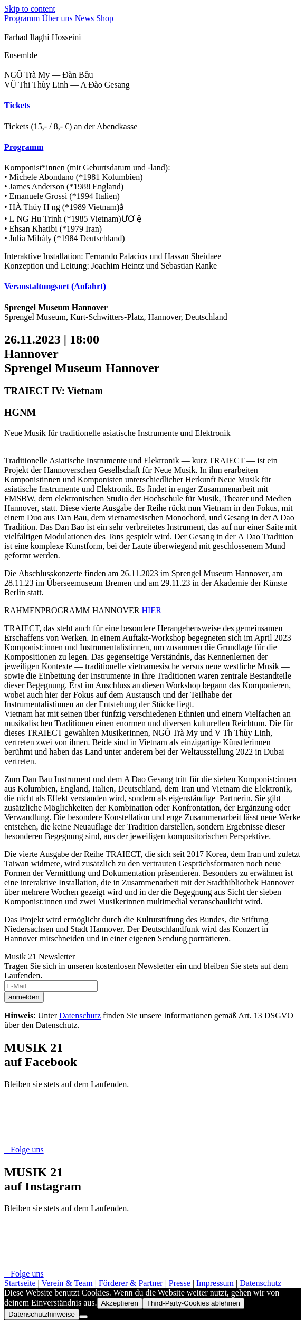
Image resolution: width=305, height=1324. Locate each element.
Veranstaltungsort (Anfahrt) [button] (55, 286)
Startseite (21, 1283)
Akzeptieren (119, 1303)
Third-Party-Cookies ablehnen (193, 1303)
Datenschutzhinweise (41, 1314)
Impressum (216, 1283)
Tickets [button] (17, 105)
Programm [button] (23, 146)
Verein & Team (67, 1283)
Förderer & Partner (132, 1283)
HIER (151, 610)
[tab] (152, 105)
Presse (181, 1283)
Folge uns (24, 1149)
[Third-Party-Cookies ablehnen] (83, 1316)
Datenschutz (80, 1015)
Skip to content (29, 8)
